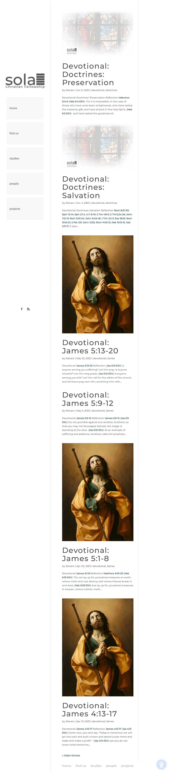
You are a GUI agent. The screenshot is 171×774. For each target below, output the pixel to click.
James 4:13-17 (84, 728)
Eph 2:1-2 (80, 214)
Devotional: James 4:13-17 (89, 709)
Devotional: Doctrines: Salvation (85, 187)
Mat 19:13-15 (118, 222)
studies (14, 158)
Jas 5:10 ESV (96, 429)
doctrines (111, 90)
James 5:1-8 (83, 573)
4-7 (88, 214)
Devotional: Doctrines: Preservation (88, 74)
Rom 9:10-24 (77, 218)
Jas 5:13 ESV (114, 365)
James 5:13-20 (84, 365)
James (111, 358)
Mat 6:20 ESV (83, 585)
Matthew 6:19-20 (113, 573)
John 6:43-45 (93, 218)
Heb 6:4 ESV (76, 101)
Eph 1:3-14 (67, 214)
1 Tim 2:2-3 (108, 218)
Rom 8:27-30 (121, 210)
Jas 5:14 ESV (106, 373)
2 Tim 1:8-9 (103, 214)
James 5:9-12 (83, 418)
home (13, 108)
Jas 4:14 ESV (101, 740)
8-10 (93, 214)
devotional (98, 90)
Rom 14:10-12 (103, 222)
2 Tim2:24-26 (117, 214)
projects (15, 209)
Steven (70, 90)
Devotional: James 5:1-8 (85, 554)
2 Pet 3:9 (76, 222)
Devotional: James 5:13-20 (90, 346)
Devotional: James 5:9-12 (88, 399)
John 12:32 (89, 222)
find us (14, 133)
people (14, 184)
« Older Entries (71, 755)
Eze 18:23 (120, 218)
